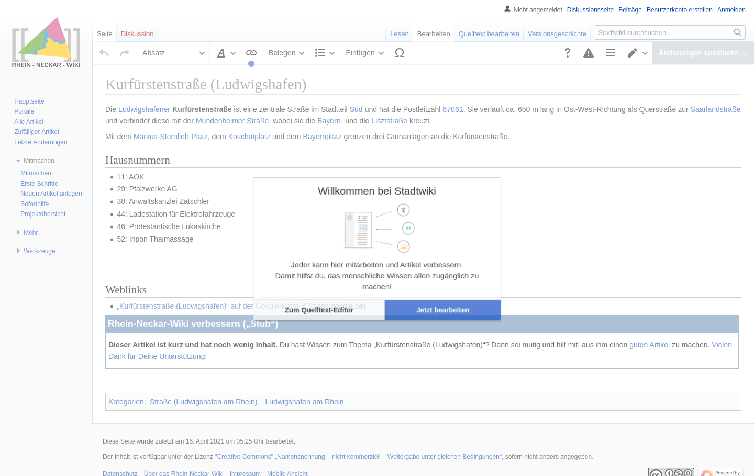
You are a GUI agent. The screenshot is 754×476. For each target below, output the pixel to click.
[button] (343, 273)
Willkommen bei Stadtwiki (377, 204)
